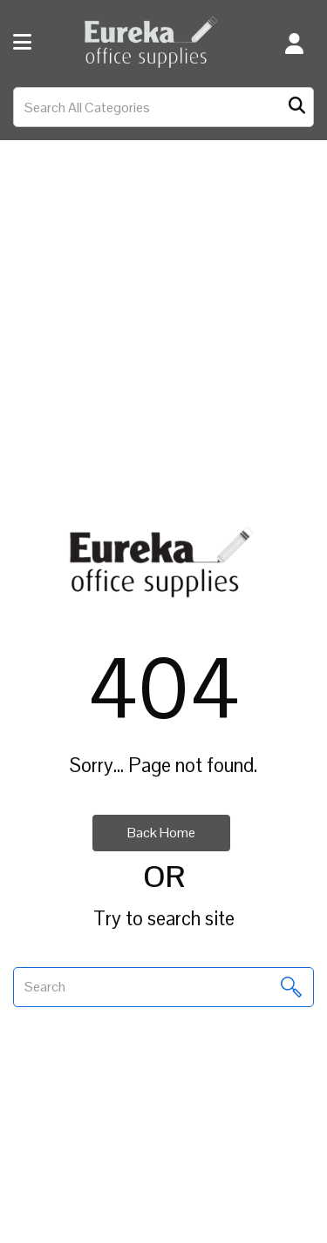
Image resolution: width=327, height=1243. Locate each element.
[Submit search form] (297, 107)
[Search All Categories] (163, 107)
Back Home (161, 832)
